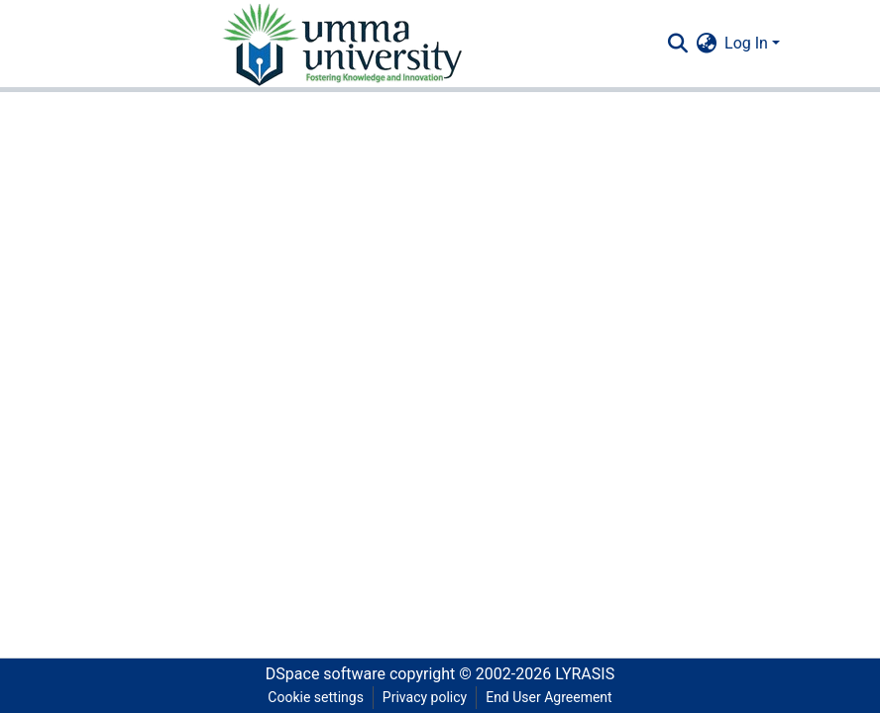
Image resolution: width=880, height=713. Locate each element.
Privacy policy (425, 697)
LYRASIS (584, 673)
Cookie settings (316, 697)
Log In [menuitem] (746, 43)
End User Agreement (548, 697)
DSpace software (325, 673)
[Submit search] (677, 43)
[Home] (341, 43)
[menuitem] (706, 43)
